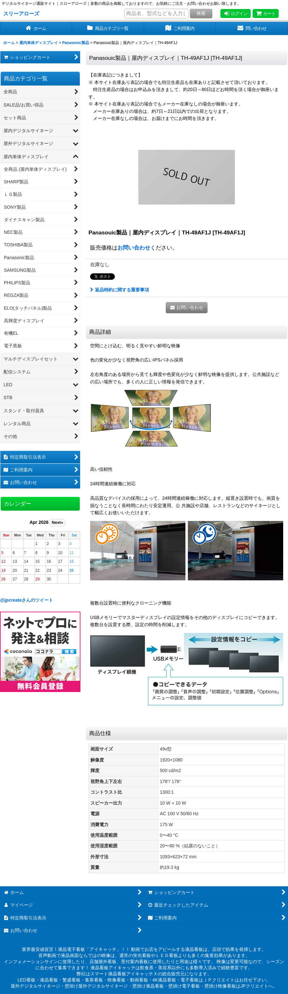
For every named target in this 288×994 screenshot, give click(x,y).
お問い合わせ (133, 247)
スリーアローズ (21, 13)
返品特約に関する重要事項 (119, 289)
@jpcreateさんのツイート (26, 600)
